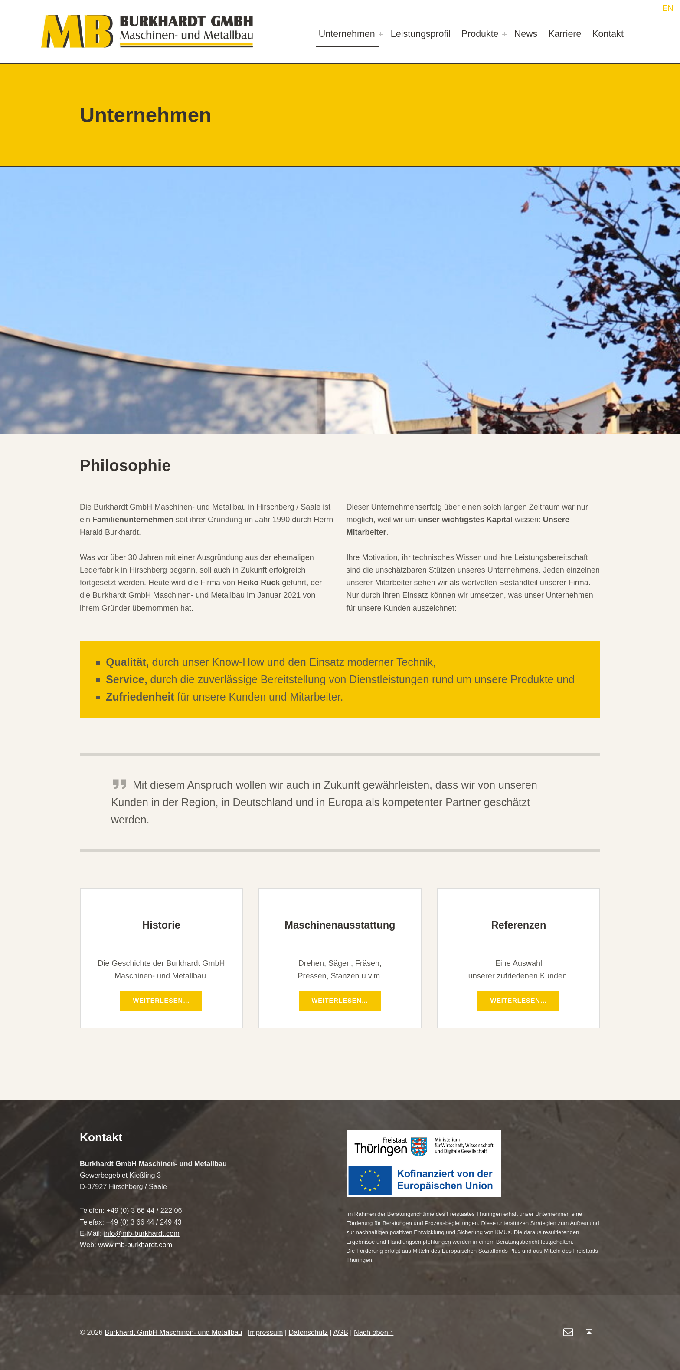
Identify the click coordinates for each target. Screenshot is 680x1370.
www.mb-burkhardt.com (135, 1244)
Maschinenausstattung (339, 925)
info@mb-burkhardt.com (142, 1233)
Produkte (480, 34)
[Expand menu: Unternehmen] (381, 34)
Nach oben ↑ (373, 1332)
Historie (161, 925)
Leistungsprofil (421, 34)
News (526, 34)
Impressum (265, 1332)
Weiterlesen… (168, 998)
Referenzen (518, 925)
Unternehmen (347, 34)
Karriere (564, 34)
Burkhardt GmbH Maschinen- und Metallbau (173, 1332)
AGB (340, 1332)
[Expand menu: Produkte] (504, 34)
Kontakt (608, 34)
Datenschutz (308, 1332)
